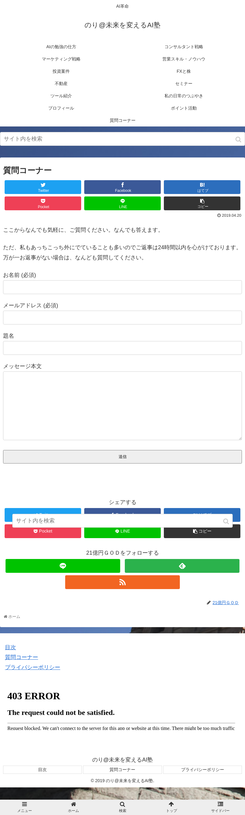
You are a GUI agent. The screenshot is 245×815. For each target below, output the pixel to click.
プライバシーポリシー (32, 680)
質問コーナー (21, 669)
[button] (239, 139)
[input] (122, 139)
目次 (10, 660)
